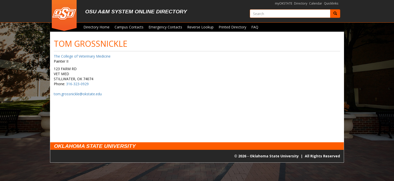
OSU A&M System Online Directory (136, 11)
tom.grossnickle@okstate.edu (78, 94)
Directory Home (96, 27)
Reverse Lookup (200, 27)
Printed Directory (232, 27)
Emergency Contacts (165, 27)
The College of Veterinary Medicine (82, 56)
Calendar (315, 3)
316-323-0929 (77, 83)
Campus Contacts (129, 27)
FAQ (254, 27)
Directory (300, 3)
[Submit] (335, 13)
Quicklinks (331, 3)
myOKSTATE (283, 3)
